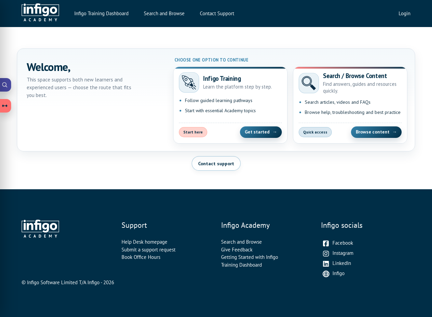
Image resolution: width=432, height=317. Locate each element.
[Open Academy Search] (5, 85)
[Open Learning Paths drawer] (5, 106)
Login (404, 13)
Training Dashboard (241, 265)
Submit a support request (149, 249)
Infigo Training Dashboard (101, 13)
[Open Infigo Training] (230, 105)
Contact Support (217, 13)
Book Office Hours (141, 257)
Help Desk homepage (144, 242)
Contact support (216, 163)
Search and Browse (164, 13)
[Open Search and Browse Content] (350, 105)
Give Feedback (236, 249)
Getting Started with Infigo (249, 257)
